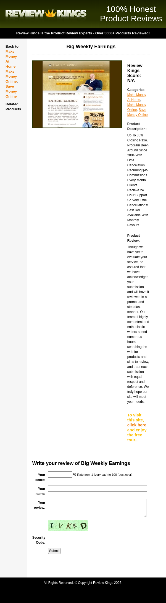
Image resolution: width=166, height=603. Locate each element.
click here (136, 425)
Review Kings (46, 14)
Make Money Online (11, 76)
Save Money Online (11, 91)
